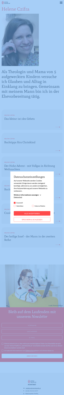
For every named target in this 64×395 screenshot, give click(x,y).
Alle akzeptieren (32, 213)
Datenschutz (18, 197)
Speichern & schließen (32, 219)
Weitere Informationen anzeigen (26, 195)
